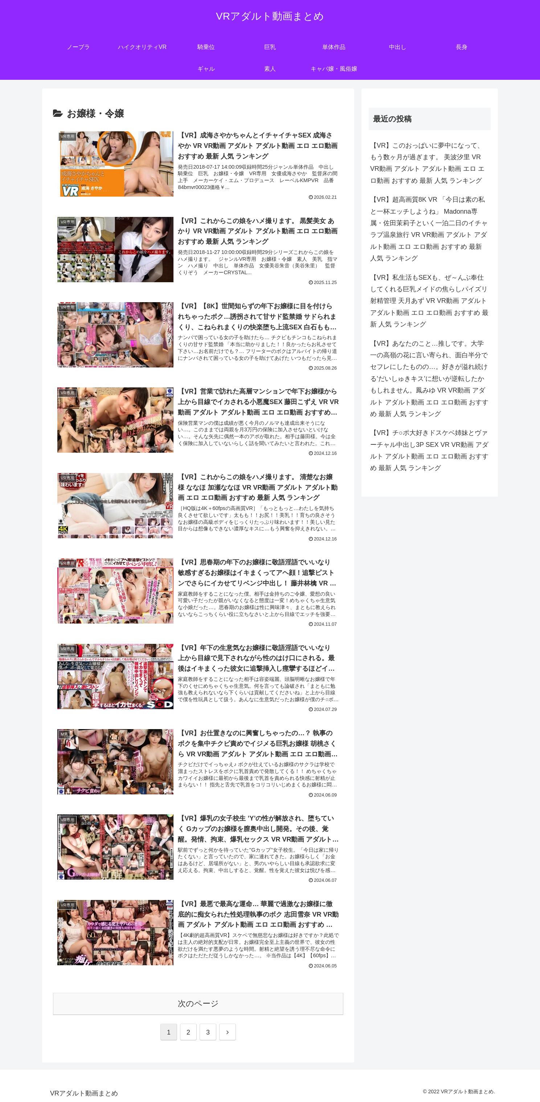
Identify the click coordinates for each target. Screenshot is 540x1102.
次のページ (198, 1003)
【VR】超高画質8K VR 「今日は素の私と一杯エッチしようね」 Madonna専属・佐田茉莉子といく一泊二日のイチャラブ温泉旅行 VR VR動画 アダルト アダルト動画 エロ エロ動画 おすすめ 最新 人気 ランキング (429, 229)
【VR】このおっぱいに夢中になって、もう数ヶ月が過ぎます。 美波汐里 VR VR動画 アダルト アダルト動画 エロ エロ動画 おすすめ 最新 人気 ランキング (427, 163)
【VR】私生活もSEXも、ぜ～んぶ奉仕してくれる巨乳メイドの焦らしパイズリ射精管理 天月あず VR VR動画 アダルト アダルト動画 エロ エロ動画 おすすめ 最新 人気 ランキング (429, 301)
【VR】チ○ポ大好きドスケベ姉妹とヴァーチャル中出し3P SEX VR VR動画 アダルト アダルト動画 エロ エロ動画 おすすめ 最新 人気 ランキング (429, 450)
